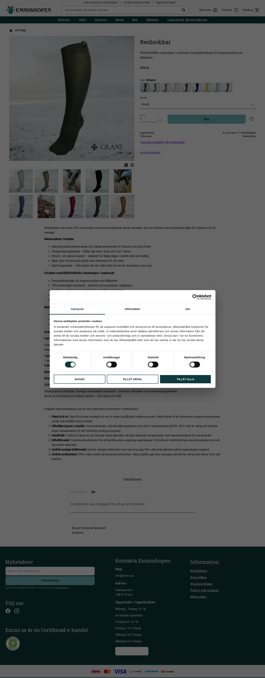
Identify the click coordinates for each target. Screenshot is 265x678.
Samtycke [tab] (77, 309)
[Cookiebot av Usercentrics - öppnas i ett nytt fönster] (195, 297)
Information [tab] (132, 309)
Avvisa (80, 379)
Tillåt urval (132, 379)
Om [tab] (187, 309)
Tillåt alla (185, 379)
